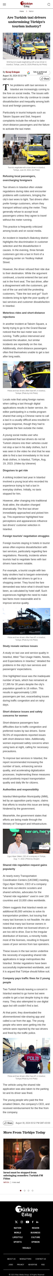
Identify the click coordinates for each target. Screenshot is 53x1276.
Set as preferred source (37, 73)
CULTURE (35, 1237)
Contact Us (40, 1259)
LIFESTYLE (18, 1237)
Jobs (10, 1264)
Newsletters (25, 1259)
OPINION (35, 1242)
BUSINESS (35, 1232)
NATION (17, 1228)
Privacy (20, 1264)
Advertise (32, 1264)
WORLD (17, 1232)
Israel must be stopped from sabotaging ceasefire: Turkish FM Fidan (23, 1175)
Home (22, 11)
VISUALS (26, 1248)
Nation (31, 11)
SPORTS (18, 1242)
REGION (35, 1228)
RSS (43, 1264)
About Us (11, 1259)
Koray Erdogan (13, 72)
